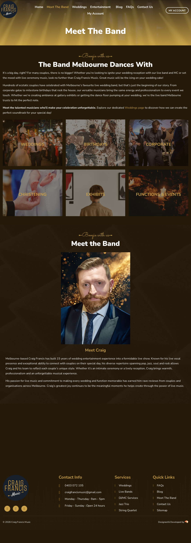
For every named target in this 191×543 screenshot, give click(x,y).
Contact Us (145, 7)
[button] (101, 7)
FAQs (130, 7)
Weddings (79, 7)
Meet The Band (58, 7)
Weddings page (134, 108)
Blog (119, 7)
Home (39, 7)
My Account (95, 13)
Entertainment (100, 7)
